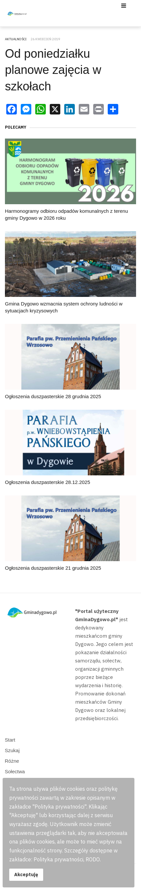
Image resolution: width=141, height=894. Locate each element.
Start (10, 740)
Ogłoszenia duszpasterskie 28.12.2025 (47, 482)
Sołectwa (15, 771)
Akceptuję (26, 874)
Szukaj (12, 750)
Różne (12, 761)
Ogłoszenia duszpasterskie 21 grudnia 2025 (53, 568)
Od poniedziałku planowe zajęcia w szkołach (53, 70)
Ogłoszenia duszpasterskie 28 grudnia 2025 (53, 396)
